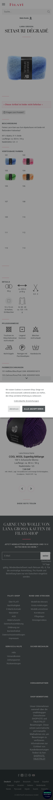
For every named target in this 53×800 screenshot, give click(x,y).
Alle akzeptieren (33, 409)
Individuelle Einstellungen (26, 401)
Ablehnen (14, 409)
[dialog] (26, 400)
